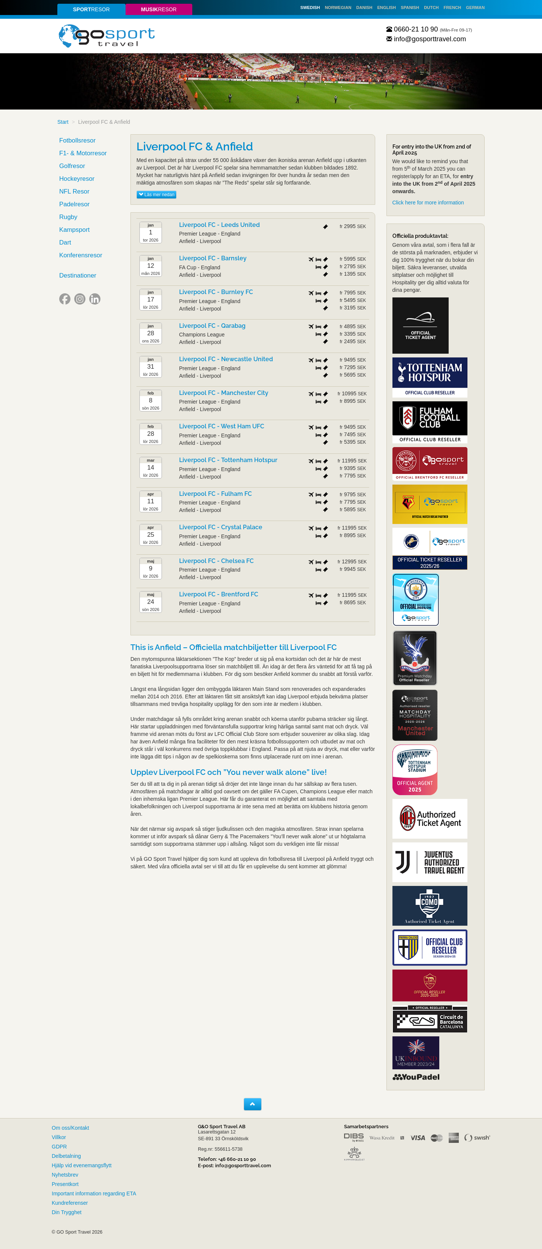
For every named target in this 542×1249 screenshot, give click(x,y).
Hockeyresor (76, 178)
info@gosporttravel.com (426, 39)
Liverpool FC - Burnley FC (216, 292)
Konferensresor (80, 255)
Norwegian (338, 7)
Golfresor (72, 166)
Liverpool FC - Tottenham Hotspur (228, 460)
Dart (65, 242)
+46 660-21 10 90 (237, 1159)
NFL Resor (74, 191)
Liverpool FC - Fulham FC (215, 493)
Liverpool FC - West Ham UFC (221, 426)
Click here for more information (428, 203)
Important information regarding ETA (94, 1193)
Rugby (68, 217)
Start (63, 122)
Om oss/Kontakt (70, 1128)
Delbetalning (66, 1156)
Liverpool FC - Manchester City (223, 392)
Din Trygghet (66, 1212)
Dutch (431, 7)
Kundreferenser (70, 1203)
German (475, 7)
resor (91, 9)
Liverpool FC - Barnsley (213, 258)
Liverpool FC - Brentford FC (218, 594)
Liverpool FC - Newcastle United (226, 359)
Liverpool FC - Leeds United (219, 224)
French (452, 7)
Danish (364, 7)
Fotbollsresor (77, 140)
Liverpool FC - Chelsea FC (216, 560)
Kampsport (74, 229)
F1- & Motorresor (83, 153)
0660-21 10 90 (412, 29)
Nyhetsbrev (65, 1175)
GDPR (59, 1147)
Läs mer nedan (156, 194)
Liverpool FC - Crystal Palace (220, 527)
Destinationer (77, 275)
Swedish (310, 7)
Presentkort (65, 1184)
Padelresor (74, 204)
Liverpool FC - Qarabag (212, 325)
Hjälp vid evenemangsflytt (82, 1165)
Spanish (410, 7)
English (386, 7)
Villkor (59, 1137)
